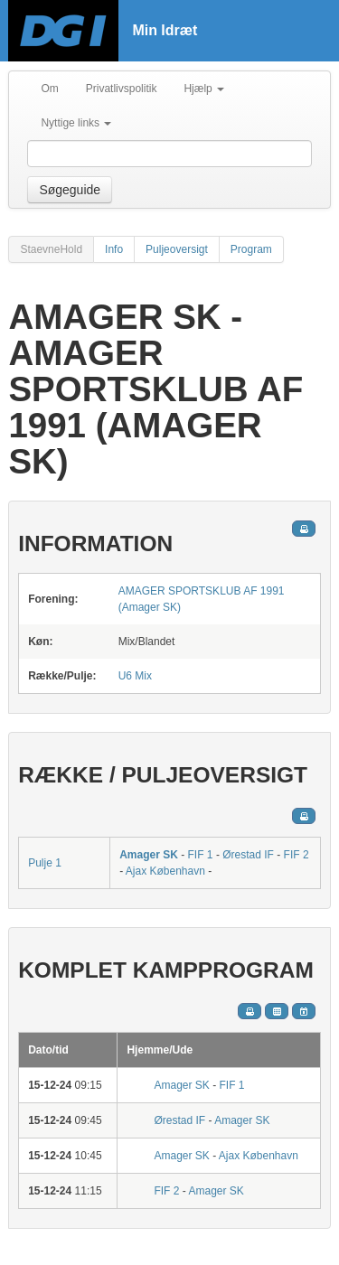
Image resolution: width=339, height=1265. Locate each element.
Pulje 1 (44, 863)
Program (251, 249)
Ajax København (165, 871)
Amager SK (148, 854)
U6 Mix (135, 676)
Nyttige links (76, 123)
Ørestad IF (248, 854)
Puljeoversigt (177, 249)
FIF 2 (296, 854)
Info (114, 249)
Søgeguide (69, 190)
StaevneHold (51, 249)
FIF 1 (200, 854)
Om (49, 88)
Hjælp (204, 88)
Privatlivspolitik (121, 88)
